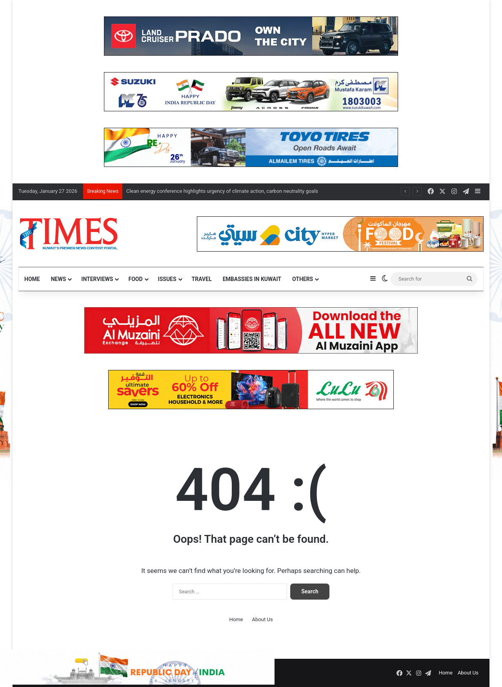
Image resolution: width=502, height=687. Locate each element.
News (58, 279)
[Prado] (251, 35)
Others (302, 279)
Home (32, 279)
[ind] (137, 683)
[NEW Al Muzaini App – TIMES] (251, 330)
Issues (167, 279)
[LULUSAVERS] (251, 389)
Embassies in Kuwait (252, 279)
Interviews (97, 279)
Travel (202, 279)
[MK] (251, 91)
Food (135, 279)
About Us (262, 619)
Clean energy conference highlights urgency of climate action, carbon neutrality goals (222, 191)
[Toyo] (251, 147)
